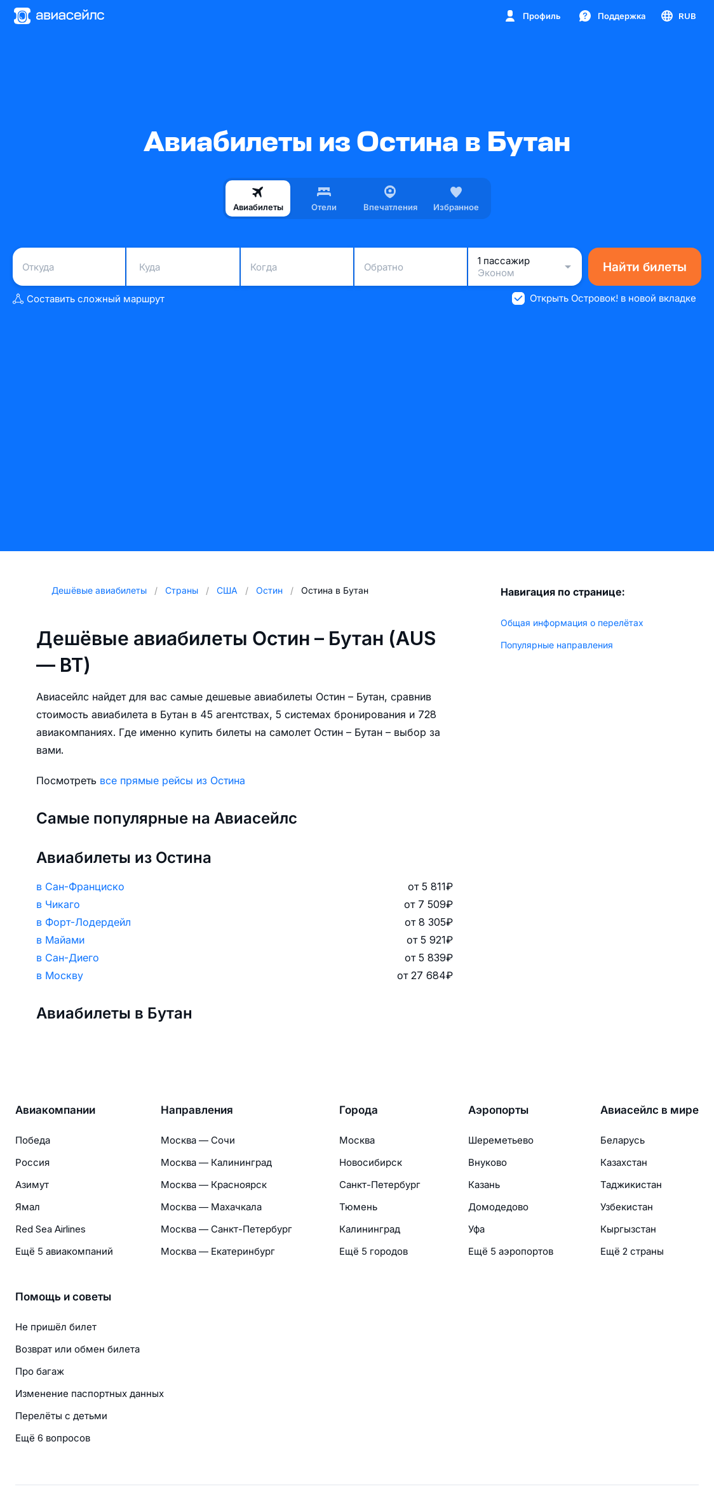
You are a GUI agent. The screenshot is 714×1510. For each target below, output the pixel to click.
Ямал (27, 1207)
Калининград (369, 1229)
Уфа (476, 1229)
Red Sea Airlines (50, 1229)
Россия (32, 1162)
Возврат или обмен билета (77, 1349)
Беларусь (622, 1140)
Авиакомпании (55, 1110)
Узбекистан (626, 1207)
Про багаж (39, 1371)
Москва (357, 1140)
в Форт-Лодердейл (83, 922)
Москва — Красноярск (214, 1185)
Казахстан (623, 1162)
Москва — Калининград (216, 1162)
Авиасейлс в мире (649, 1110)
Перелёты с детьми (61, 1416)
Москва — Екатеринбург (218, 1251)
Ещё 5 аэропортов (510, 1251)
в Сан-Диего (67, 957)
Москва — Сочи (198, 1140)
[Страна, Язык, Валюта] (677, 15)
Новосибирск (370, 1162)
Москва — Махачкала (211, 1207)
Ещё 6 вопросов (52, 1438)
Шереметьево (501, 1140)
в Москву (59, 975)
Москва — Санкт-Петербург (226, 1229)
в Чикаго (58, 904)
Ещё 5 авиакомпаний (64, 1251)
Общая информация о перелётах (572, 622)
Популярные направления (557, 644)
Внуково (487, 1162)
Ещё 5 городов (373, 1251)
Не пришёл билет (56, 1327)
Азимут (32, 1185)
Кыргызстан (628, 1229)
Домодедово (498, 1207)
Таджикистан (631, 1185)
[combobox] (69, 267)
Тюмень (358, 1207)
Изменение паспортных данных (89, 1393)
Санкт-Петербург (380, 1185)
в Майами (60, 939)
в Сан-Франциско (80, 886)
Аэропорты (498, 1110)
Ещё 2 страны (632, 1251)
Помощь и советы (63, 1296)
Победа (32, 1140)
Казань (484, 1185)
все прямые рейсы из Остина (172, 780)
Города (358, 1110)
